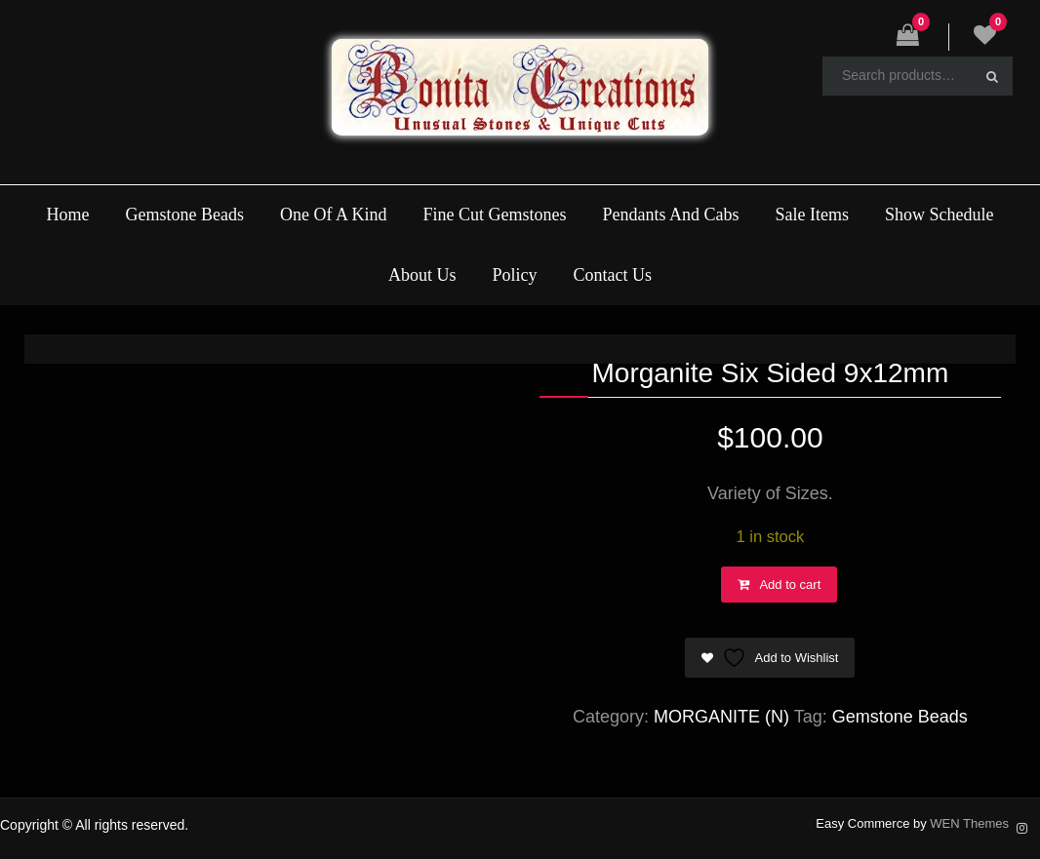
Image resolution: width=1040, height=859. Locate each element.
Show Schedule (939, 214)
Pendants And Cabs (671, 214)
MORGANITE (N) (721, 716)
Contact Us (613, 275)
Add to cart (789, 584)
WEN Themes (969, 823)
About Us (422, 275)
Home (67, 214)
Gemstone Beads (184, 214)
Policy (515, 275)
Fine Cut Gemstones (494, 214)
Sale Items (812, 214)
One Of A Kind (333, 214)
